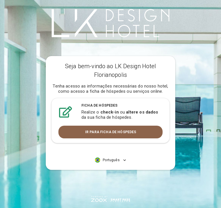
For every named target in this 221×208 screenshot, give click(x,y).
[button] (110, 160)
